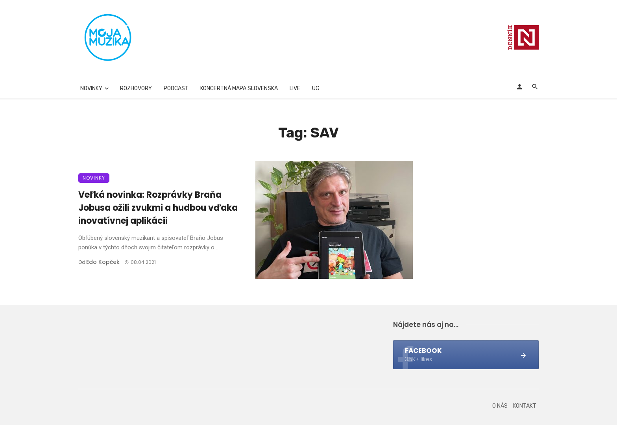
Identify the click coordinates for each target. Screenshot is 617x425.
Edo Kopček (103, 262)
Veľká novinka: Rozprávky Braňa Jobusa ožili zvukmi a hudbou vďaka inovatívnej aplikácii (158, 208)
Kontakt (524, 406)
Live (295, 88)
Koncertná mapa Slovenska (239, 88)
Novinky (91, 88)
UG (316, 88)
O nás (500, 406)
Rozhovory (136, 88)
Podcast (176, 88)
